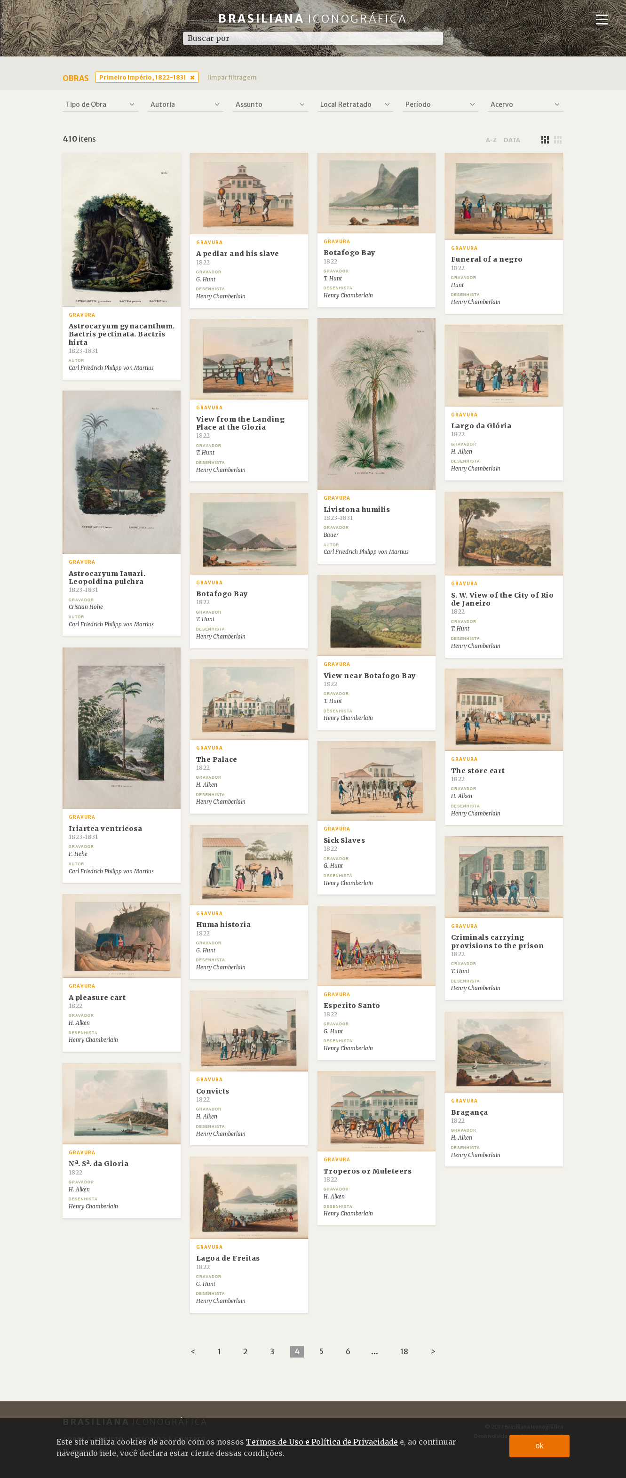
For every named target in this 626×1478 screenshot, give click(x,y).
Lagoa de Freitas (228, 1262)
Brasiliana (313, 18)
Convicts (213, 1095)
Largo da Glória (481, 430)
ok (540, 1446)
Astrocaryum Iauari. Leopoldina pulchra (107, 581)
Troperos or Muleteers (368, 1175)
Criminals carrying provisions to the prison (497, 945)
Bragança (469, 1116)
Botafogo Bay (350, 256)
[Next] (433, 1352)
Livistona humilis (357, 513)
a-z (491, 140)
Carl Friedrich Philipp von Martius (111, 368)
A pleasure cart (97, 1001)
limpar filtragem (232, 77)
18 (404, 1351)
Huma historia (223, 928)
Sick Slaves (344, 844)
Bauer (331, 535)
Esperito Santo (352, 1009)
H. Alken (461, 451)
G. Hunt (205, 279)
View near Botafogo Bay (370, 679)
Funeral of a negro (487, 263)
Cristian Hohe (86, 607)
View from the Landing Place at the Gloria (240, 427)
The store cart (478, 775)
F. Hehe (78, 854)
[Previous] (193, 1352)
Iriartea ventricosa (106, 832)
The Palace (217, 763)
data (512, 140)
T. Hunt (333, 278)
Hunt (457, 285)
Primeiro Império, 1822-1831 (142, 77)
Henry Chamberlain (221, 296)
